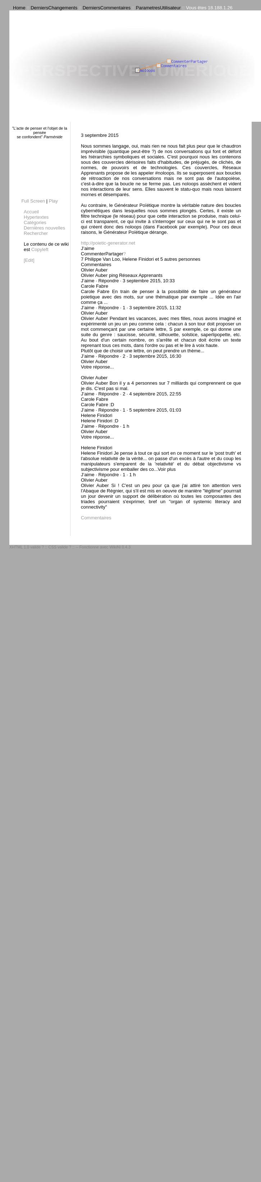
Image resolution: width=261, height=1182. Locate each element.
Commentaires (96, 517)
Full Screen (33, 201)
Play (53, 201)
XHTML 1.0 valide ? (26, 547)
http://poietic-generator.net (108, 243)
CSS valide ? (59, 547)
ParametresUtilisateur (158, 7)
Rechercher (36, 233)
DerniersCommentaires (107, 7)
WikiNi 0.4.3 (119, 547)
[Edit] (29, 260)
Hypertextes (36, 217)
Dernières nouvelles (44, 228)
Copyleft (40, 249)
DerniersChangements (54, 7)
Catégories (35, 222)
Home (19, 7)
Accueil (31, 211)
